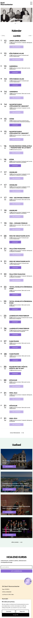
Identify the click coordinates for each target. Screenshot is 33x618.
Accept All (15, 614)
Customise (8, 611)
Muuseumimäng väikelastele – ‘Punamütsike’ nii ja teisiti (20, 147)
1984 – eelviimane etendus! (19, 198)
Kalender (16, 30)
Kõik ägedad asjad (16, 53)
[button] (1, 14)
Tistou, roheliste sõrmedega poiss (20, 287)
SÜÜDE (11, 119)
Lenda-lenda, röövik (17, 41)
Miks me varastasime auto (19, 236)
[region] (15, 608)
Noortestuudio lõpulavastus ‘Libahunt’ (19, 105)
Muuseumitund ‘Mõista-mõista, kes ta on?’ (18, 367)
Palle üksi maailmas (17, 249)
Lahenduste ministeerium (19, 316)
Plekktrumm (14, 341)
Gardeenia (13, 66)
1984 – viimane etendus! (18, 223)
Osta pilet (15, 72)
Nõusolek (13, 380)
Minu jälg (13, 393)
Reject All (22, 611)
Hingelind (13, 172)
